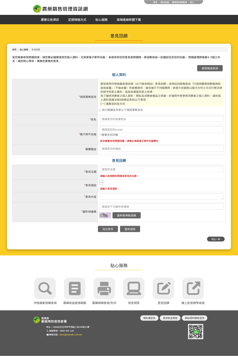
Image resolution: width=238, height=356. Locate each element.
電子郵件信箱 (87, 134)
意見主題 (90, 172)
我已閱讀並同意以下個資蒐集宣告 (121, 110)
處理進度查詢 (210, 68)
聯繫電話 (90, 149)
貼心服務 (101, 19)
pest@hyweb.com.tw (71, 334)
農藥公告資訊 (50, 19)
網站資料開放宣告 (194, 318)
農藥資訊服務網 (179, 2)
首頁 (155, 2)
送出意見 (107, 229)
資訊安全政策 (170, 318)
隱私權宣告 (149, 318)
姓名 (93, 119)
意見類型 (90, 185)
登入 (192, 2)
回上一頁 (216, 239)
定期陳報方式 (77, 19)
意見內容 (90, 197)
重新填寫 (130, 229)
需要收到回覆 (109, 135)
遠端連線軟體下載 (129, 19)
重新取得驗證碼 (126, 215)
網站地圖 (164, 2)
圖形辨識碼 (89, 211)
